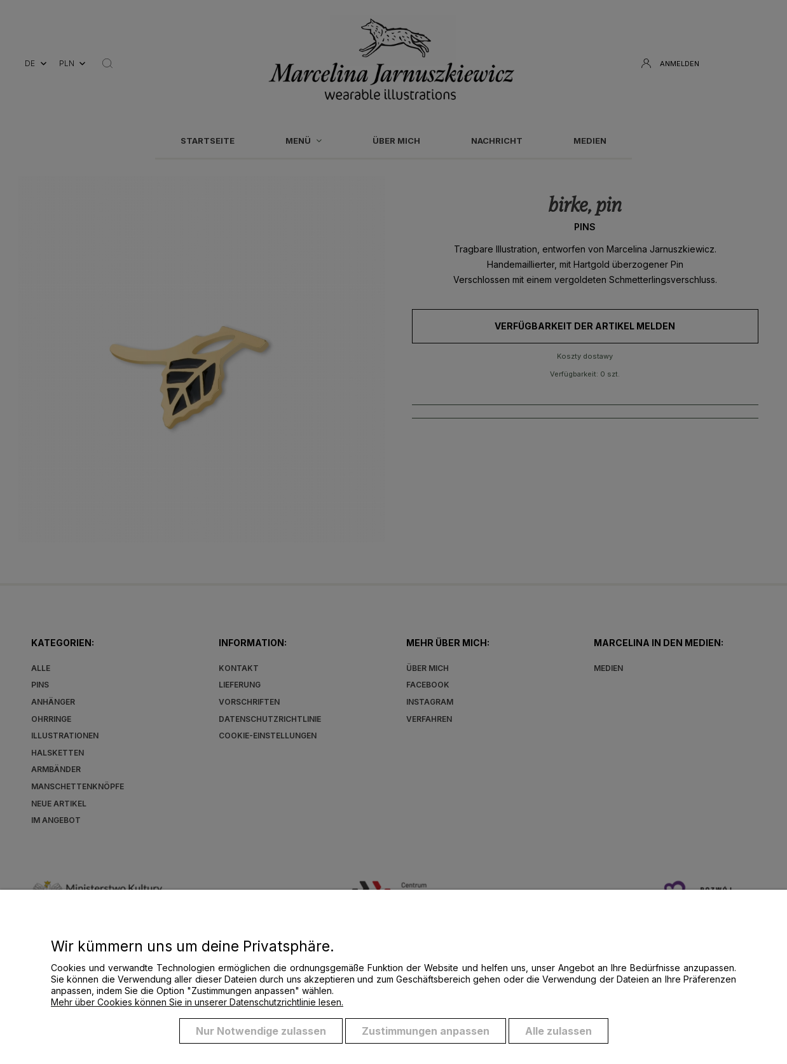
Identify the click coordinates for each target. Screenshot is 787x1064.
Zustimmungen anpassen (425, 1031)
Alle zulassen (558, 1031)
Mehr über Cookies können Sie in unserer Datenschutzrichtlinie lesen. (197, 1002)
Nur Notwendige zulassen (261, 1031)
